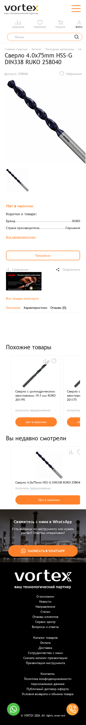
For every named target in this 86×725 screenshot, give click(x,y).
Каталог (36, 49)
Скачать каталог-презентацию (45, 658)
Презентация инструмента (45, 663)
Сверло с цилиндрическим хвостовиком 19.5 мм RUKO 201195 (35, 395)
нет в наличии (36, 422)
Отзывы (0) (58, 307)
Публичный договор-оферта (48, 689)
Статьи (45, 611)
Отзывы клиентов (45, 617)
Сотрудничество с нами (45, 653)
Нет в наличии (49, 500)
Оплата (45, 643)
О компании (45, 596)
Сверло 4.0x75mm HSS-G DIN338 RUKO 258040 (48, 482)
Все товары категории (22, 298)
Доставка (45, 648)
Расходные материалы (59, 49)
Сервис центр (45, 622)
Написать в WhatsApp (43, 551)
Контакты (48, 674)
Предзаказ (42, 255)
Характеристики (35, 307)
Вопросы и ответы (45, 627)
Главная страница (16, 49)
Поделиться (67, 269)
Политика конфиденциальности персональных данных (47, 681)
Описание (13, 307)
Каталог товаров (45, 637)
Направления (45, 606)
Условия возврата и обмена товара (47, 694)
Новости (45, 601)
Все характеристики (21, 237)
